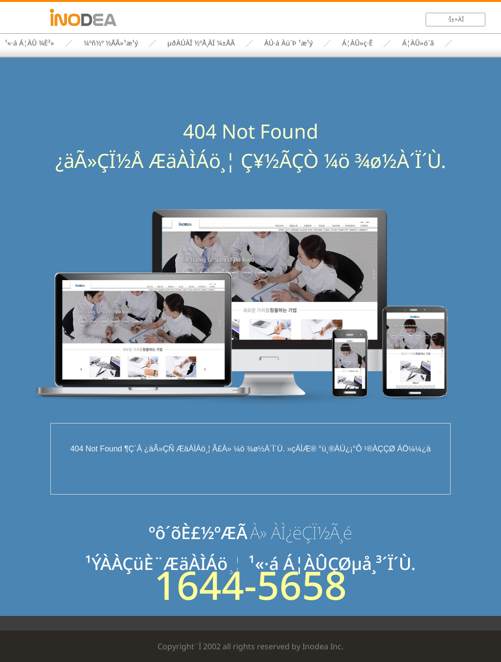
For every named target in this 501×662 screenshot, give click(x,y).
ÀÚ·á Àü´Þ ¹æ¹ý (288, 42)
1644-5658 (250, 585)
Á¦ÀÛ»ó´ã (418, 42)
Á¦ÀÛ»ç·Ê (357, 42)
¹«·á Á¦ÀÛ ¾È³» (29, 42)
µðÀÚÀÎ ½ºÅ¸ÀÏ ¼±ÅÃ (201, 42)
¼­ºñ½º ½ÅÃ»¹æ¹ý (111, 42)
